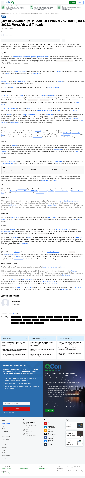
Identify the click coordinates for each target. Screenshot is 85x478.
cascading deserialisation (45, 110)
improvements (6, 231)
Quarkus (27, 319)
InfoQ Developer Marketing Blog (6, 454)
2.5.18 (29, 287)
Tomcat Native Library (49, 281)
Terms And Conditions (70, 472)
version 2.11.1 (45, 180)
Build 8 (4, 81)
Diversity (4, 459)
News (13, 13)
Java (3, 16)
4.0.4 (18, 287)
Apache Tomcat (17, 319)
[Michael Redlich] (3, 34)
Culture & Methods (66, 339)
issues (8, 73)
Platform (4, 219)
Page (59, 110)
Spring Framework (56, 319)
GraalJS (4, 151)
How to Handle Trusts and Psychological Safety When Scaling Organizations (70, 343)
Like (6, 40)
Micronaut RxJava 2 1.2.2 (52, 191)
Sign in (80, 2)
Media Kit (4, 448)
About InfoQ (5, 443)
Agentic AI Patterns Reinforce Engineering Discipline (70, 354)
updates (58, 71)
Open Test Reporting (53, 252)
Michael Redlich (9, 34)
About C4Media (6, 446)
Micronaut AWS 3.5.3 (37, 191)
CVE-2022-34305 (27, 279)
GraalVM (49, 317)
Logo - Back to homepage (10, 1)
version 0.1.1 (78, 238)
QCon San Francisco (31, 435)
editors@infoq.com (43, 470)
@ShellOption (44, 100)
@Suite (18, 256)
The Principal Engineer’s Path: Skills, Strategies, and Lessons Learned (68, 349)
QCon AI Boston (30, 431)
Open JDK (35, 319)
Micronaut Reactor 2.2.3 (9, 193)
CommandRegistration (48, 95)
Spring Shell (5, 95)
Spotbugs (78, 287)
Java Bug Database (53, 87)
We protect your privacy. (8, 413)
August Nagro (53, 205)
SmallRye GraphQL (7, 163)
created (60, 201)
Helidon (15, 322)
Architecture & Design (30, 317)
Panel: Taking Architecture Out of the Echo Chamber (42, 350)
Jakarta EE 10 (15, 217)
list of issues (75, 275)
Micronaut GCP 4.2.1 (67, 191)
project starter (65, 135)
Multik (29, 238)
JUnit (66, 319)
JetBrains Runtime (61, 229)
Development (16, 317)
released (21, 95)
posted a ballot (52, 217)
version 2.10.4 (57, 180)
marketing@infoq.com (7, 474)
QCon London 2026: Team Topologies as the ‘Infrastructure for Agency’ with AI (15, 350)
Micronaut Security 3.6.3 (23, 191)
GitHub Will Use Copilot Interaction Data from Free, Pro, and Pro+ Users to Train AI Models (14, 344)
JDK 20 (13, 87)
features (74, 271)
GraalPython (58, 149)
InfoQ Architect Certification (30, 424)
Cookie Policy (79, 472)
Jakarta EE (58, 317)
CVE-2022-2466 (57, 161)
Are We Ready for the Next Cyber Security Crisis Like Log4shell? (14, 355)
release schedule (7, 123)
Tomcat (55, 267)
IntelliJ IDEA (39, 322)
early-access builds (21, 71)
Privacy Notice (60, 472)
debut (9, 115)
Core (80, 219)
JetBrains (74, 317)
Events (3, 435)
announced (49, 115)
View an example (29, 374)
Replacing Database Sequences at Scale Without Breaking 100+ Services (42, 355)
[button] (16, 410)
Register (72, 2)
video (76, 151)
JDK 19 (6, 87)
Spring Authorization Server (30, 115)
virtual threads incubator (71, 201)
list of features (19, 123)
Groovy (62, 267)
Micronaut (45, 319)
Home (3, 422)
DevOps (42, 317)
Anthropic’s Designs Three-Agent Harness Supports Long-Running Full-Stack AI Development (42, 344)
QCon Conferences (5, 431)
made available (31, 108)
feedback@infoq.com (7, 470)
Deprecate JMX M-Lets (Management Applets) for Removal (32, 56)
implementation (14, 205)
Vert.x (79, 319)
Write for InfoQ (6, 438)
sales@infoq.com (24, 470)
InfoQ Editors (5, 440)
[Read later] (12, 40)
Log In (4, 427)
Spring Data (74, 110)
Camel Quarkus (47, 267)
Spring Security (73, 119)
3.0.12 (23, 287)
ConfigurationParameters (12, 254)
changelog (53, 283)
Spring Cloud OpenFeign (9, 108)
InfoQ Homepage (6, 13)
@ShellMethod (32, 100)
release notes (36, 73)
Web (74, 219)
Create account (6, 424)
